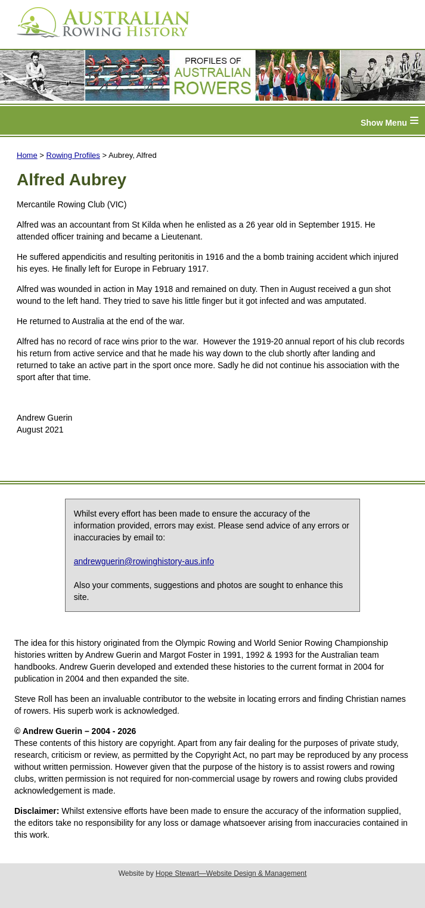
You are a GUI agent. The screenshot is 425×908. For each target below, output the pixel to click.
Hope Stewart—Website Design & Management (231, 873)
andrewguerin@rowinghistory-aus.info (144, 561)
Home (27, 155)
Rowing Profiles (73, 155)
